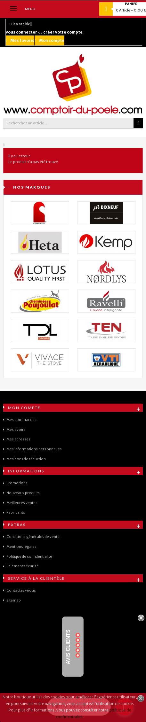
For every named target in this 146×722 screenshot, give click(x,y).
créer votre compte (63, 32)
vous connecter (21, 32)
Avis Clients (68, 647)
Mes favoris (20, 40)
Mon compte (49, 40)
